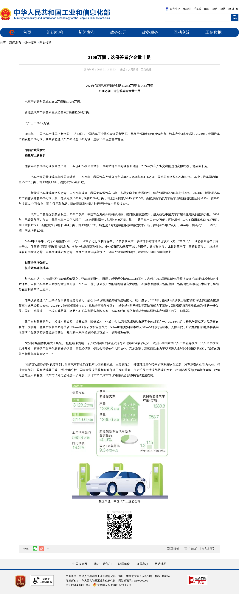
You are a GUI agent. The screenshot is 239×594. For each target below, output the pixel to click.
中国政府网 (79, 563)
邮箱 (206, 8)
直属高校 (142, 563)
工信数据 (213, 32)
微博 (223, 8)
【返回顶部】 (173, 548)
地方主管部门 (103, 563)
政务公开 (118, 32)
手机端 (197, 8)
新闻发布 (86, 32)
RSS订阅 (233, 8)
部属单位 (124, 563)
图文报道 (45, 42)
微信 (215, 8)
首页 (27, 32)
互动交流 (182, 32)
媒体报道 (30, 42)
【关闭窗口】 (190, 548)
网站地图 (161, 563)
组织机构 (55, 32)
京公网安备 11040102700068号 (112, 585)
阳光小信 (172, 9)
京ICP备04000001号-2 (78, 585)
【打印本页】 (207, 548)
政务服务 (150, 32)
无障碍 (187, 8)
